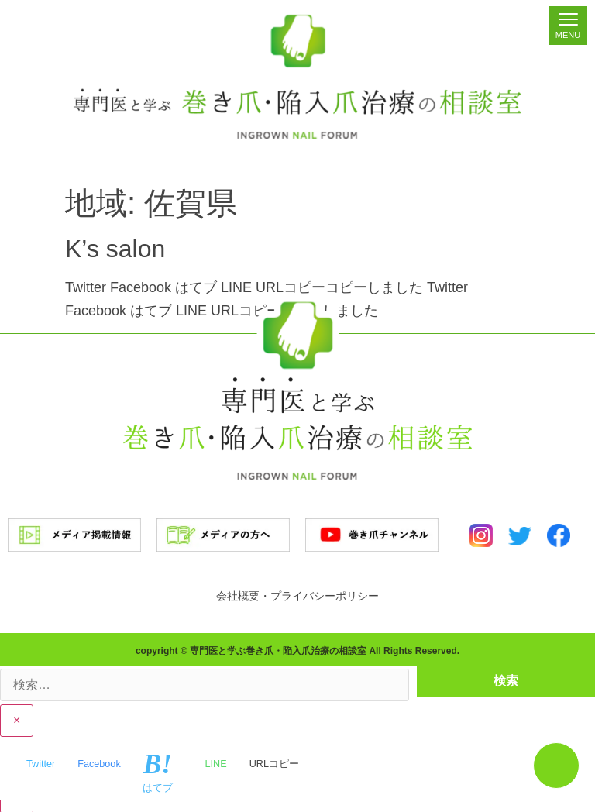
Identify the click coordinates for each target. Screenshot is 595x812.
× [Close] (16, 719)
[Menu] (568, 25)
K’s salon (115, 249)
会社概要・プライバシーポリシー (297, 596)
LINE (215, 763)
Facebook (99, 763)
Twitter (41, 763)
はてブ (158, 772)
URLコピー (274, 763)
